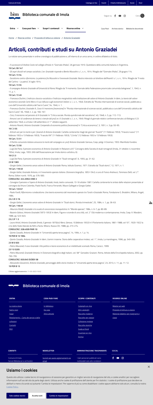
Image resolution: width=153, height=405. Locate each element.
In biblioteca (48, 306)
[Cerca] (141, 16)
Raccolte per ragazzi (86, 317)
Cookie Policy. (12, 386)
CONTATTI (12, 350)
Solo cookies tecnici (17, 395)
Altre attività (49, 313)
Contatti (12, 325)
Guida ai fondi (83, 329)
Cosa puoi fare (51, 298)
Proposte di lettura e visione (47, 37)
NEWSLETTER (48, 350)
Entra (12, 298)
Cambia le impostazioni (58, 395)
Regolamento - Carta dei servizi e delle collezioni (24, 319)
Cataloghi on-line (85, 306)
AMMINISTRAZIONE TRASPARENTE (92, 350)
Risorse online (24, 37)
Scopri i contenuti (87, 298)
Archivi (81, 336)
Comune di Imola (15, 3)
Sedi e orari (13, 309)
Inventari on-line (85, 332)
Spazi (11, 313)
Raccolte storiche (85, 325)
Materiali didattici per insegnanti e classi (126, 315)
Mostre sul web (119, 306)
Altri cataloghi (83, 309)
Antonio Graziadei (72, 37)
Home (11, 37)
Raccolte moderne (85, 313)
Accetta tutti (37, 395)
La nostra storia (15, 306)
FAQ (11, 329)
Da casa (47, 309)
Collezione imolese (85, 321)
